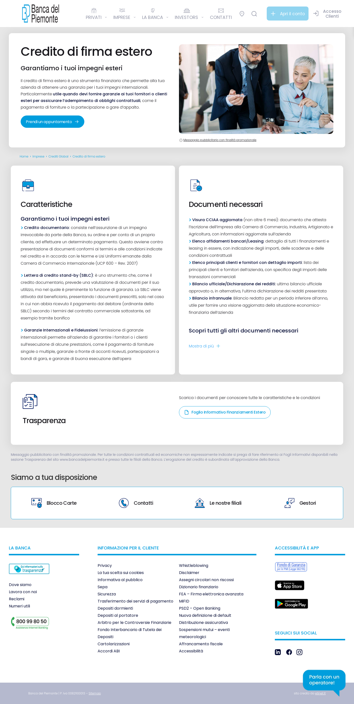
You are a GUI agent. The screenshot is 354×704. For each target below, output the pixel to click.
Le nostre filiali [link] (218, 503)
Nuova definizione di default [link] (205, 615)
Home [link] (24, 156)
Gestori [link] (300, 503)
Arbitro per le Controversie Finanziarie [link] (134, 622)
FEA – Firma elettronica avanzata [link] (211, 594)
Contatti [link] (136, 503)
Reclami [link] (16, 599)
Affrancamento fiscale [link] (201, 644)
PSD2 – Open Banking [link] (199, 608)
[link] (40, 13)
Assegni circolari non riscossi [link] (206, 580)
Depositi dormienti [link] (115, 608)
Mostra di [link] (201, 346)
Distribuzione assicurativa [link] (203, 622)
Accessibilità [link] (191, 651)
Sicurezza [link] (107, 594)
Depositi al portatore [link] (118, 615)
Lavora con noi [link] (23, 592)
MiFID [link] (184, 601)
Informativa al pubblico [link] (120, 580)
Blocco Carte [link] (54, 503)
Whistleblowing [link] (193, 565)
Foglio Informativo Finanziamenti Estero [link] (225, 412)
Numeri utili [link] (19, 606)
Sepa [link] (102, 587)
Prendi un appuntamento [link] (52, 122)
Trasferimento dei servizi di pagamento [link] (135, 601)
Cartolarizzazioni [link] (114, 644)
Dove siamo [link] (20, 585)
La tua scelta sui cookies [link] (121, 572)
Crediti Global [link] (58, 156)
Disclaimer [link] (189, 572)
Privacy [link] (105, 565)
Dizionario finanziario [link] (198, 587)
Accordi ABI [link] (109, 651)
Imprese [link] (38, 156)
